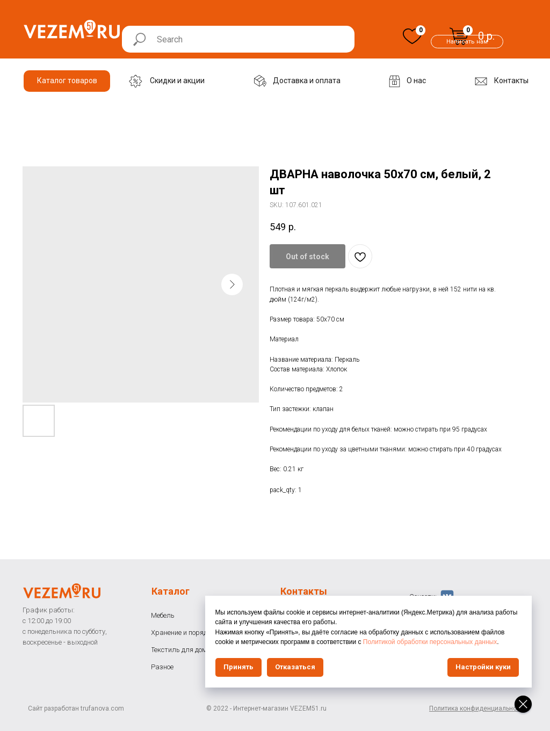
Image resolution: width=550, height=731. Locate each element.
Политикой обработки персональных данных (434, 642)
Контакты (303, 591)
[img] (412, 36)
